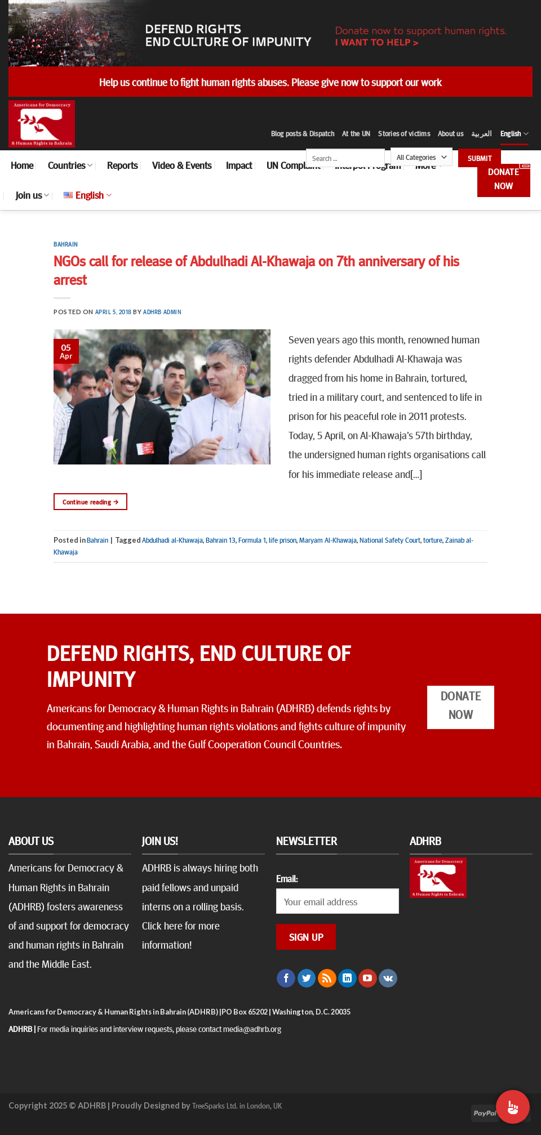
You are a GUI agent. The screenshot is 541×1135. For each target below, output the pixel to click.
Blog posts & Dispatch (302, 133)
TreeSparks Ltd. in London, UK (237, 1105)
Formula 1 (252, 540)
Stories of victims (404, 133)
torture (432, 540)
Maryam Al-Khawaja (328, 540)
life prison (282, 540)
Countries (70, 165)
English (514, 133)
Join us (32, 195)
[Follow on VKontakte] (388, 978)
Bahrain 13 (221, 540)
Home (22, 165)
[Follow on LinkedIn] (347, 978)
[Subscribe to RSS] (327, 978)
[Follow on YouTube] (367, 978)
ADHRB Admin (162, 311)
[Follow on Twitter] (307, 978)
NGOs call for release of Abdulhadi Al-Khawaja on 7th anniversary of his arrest (256, 270)
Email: (287, 878)
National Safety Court (390, 540)
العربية (482, 133)
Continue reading (90, 502)
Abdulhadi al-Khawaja (172, 540)
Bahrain (66, 244)
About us (450, 133)
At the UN (356, 133)
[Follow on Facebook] (286, 978)
